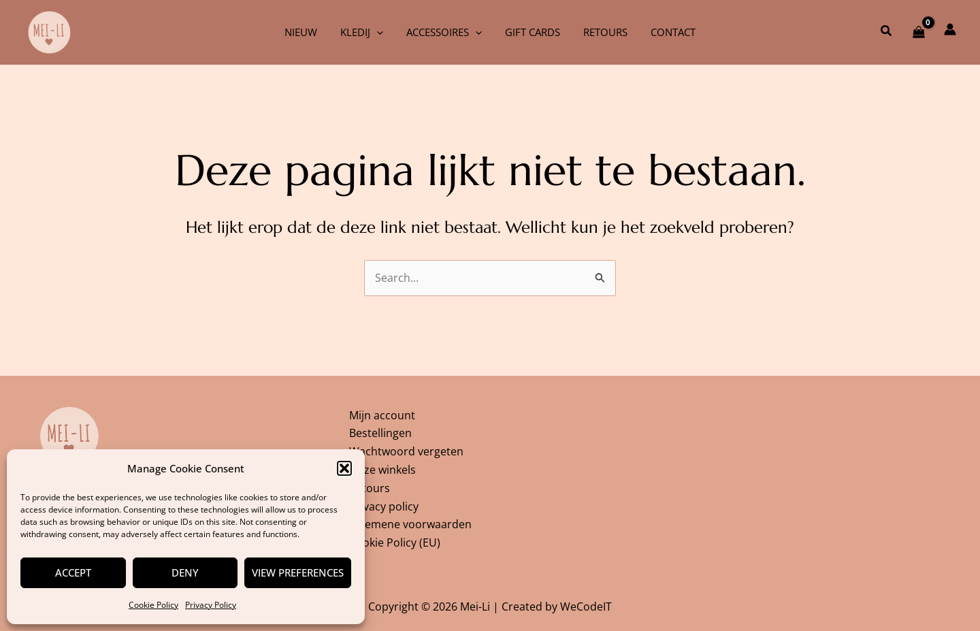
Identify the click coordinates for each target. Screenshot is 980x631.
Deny (185, 572)
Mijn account (382, 413)
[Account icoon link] (950, 29)
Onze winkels (382, 468)
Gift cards (531, 32)
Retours (601, 32)
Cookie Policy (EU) (394, 542)
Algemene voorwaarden (410, 524)
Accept (73, 572)
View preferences (298, 572)
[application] (380, 32)
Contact (666, 32)
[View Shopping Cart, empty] (918, 32)
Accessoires (445, 32)
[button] (344, 468)
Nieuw (307, 32)
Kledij (365, 32)
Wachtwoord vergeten (406, 449)
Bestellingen (380, 431)
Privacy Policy (210, 605)
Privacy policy (384, 505)
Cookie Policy (153, 605)
